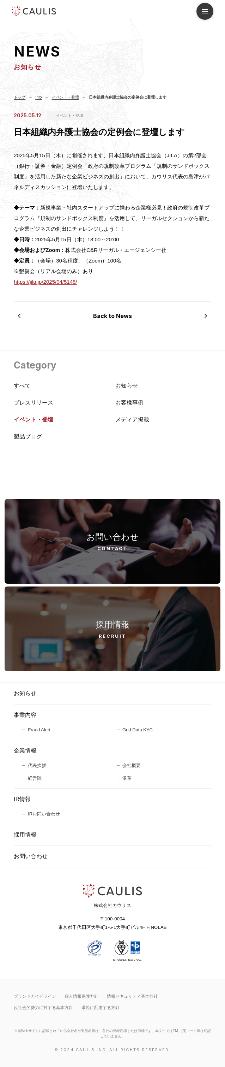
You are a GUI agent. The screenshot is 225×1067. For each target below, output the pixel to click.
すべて (22, 386)
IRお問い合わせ (44, 814)
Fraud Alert (39, 729)
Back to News (112, 315)
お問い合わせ (31, 856)
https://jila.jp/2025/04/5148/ (45, 282)
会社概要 (131, 765)
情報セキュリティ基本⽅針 (132, 996)
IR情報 (22, 799)
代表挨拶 (37, 765)
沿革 (127, 778)
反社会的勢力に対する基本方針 (43, 1007)
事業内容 (25, 715)
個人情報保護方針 (81, 996)
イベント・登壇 (69, 115)
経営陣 (35, 778)
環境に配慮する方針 (100, 1007)
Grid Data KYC (137, 729)
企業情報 (25, 751)
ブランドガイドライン (35, 996)
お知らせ (25, 693)
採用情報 (25, 835)
